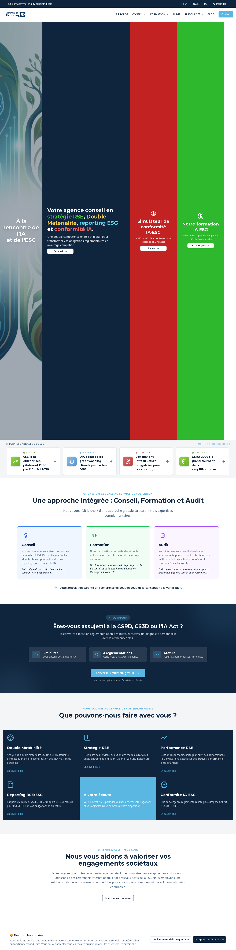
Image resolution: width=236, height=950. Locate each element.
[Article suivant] (227, 461)
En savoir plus (128, 944)
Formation (159, 14)
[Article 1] (199, 443)
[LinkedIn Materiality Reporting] (195, 4)
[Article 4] (207, 443)
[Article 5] (209, 443)
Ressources (194, 14)
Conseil (139, 14)
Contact (225, 14)
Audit (176, 14)
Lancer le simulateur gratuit (118, 673)
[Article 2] (203, 443)
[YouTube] (205, 4)
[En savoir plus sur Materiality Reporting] (118, 898)
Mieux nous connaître (118, 898)
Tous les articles (221, 444)
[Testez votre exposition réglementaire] (153, 231)
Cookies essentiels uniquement (171, 939)
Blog (211, 14)
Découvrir (60, 251)
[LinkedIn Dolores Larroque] (184, 4)
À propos (122, 14)
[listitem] (41, 753)
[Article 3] (205, 443)
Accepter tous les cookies (209, 939)
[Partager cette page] (219, 3)
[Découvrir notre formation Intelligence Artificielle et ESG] (200, 231)
